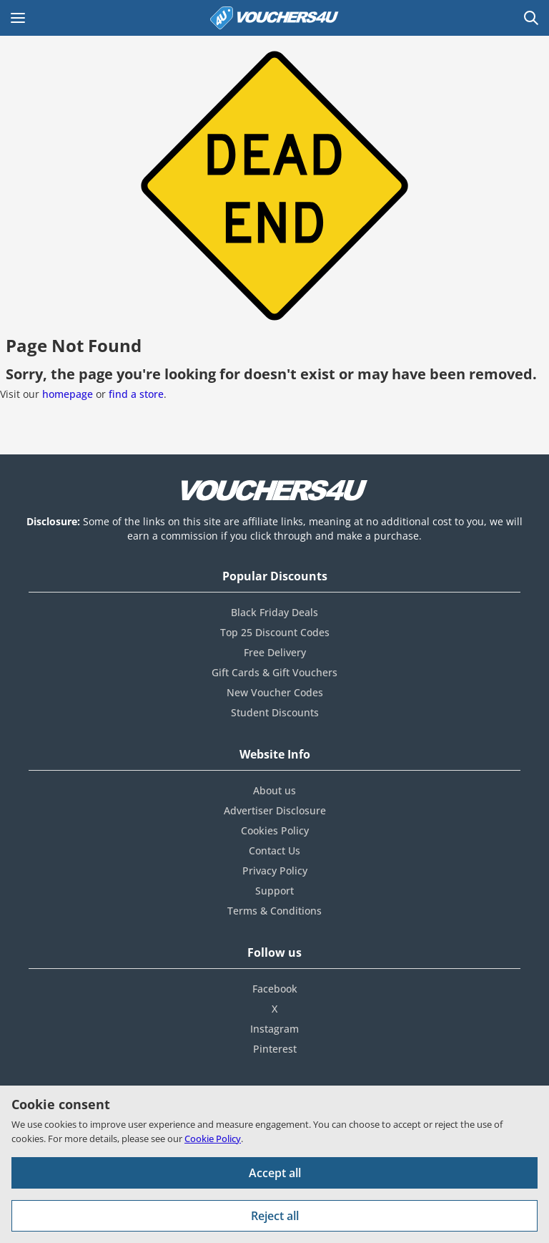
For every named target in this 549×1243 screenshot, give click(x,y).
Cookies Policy (275, 830)
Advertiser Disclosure (275, 810)
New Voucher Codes (275, 692)
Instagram (274, 1028)
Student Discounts (275, 712)
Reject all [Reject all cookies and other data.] (275, 1216)
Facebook (274, 988)
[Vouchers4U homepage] (274, 18)
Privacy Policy (274, 870)
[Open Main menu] (18, 18)
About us (274, 790)
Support (274, 890)
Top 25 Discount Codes (275, 632)
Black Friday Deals (274, 612)
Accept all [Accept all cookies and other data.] (275, 1173)
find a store (136, 394)
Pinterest (275, 1049)
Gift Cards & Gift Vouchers (274, 672)
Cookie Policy (212, 1138)
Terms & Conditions (274, 910)
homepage (67, 394)
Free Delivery (275, 652)
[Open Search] (531, 18)
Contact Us (274, 850)
